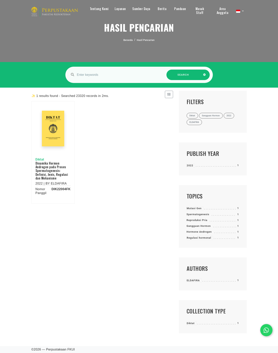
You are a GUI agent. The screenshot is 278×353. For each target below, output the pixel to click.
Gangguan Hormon (199, 225)
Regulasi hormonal (199, 237)
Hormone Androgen (199, 231)
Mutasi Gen (194, 208)
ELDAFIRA (193, 280)
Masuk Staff (200, 10)
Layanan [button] (120, 8)
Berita (162, 8)
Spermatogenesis (198, 214)
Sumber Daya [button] (141, 8)
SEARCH (183, 76)
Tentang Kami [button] (99, 8)
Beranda (128, 40)
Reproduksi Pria (197, 220)
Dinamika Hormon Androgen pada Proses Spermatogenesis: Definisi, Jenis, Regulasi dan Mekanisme (52, 170)
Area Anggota (223, 10)
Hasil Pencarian (146, 40)
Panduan (180, 8)
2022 (190, 165)
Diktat (191, 323)
